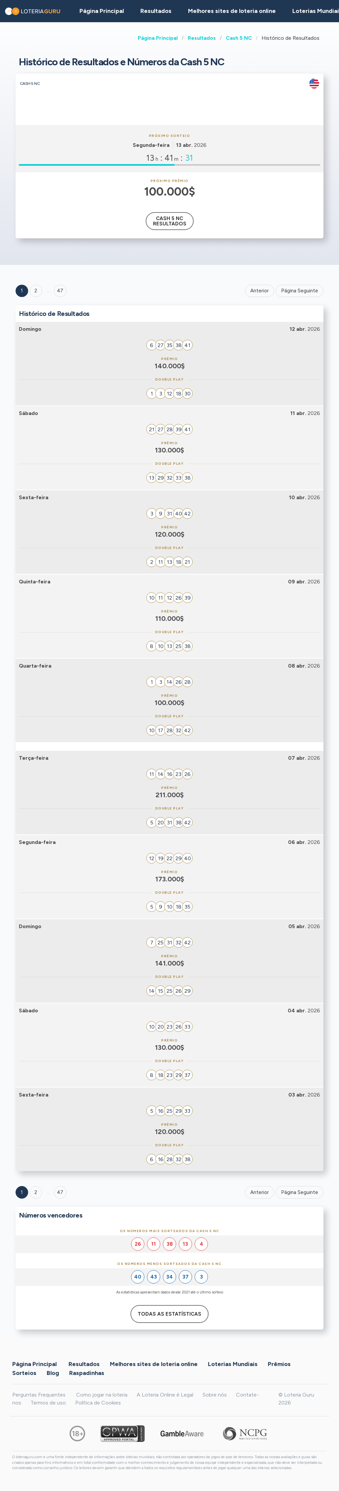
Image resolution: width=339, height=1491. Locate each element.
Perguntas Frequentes (39, 1395)
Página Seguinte (299, 291)
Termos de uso (48, 1403)
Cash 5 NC (239, 38)
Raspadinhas (86, 1372)
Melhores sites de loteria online (232, 11)
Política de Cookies (98, 1403)
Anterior (259, 291)
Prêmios (279, 1363)
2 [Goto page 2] (35, 291)
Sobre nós (215, 1395)
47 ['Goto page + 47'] (60, 291)
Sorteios (24, 1372)
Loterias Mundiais (233, 1363)
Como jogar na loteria (101, 1395)
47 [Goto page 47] (60, 1192)
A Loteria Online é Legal (165, 1395)
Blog (53, 1372)
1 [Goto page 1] (22, 291)
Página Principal (158, 38)
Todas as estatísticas (169, 1314)
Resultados (202, 38)
